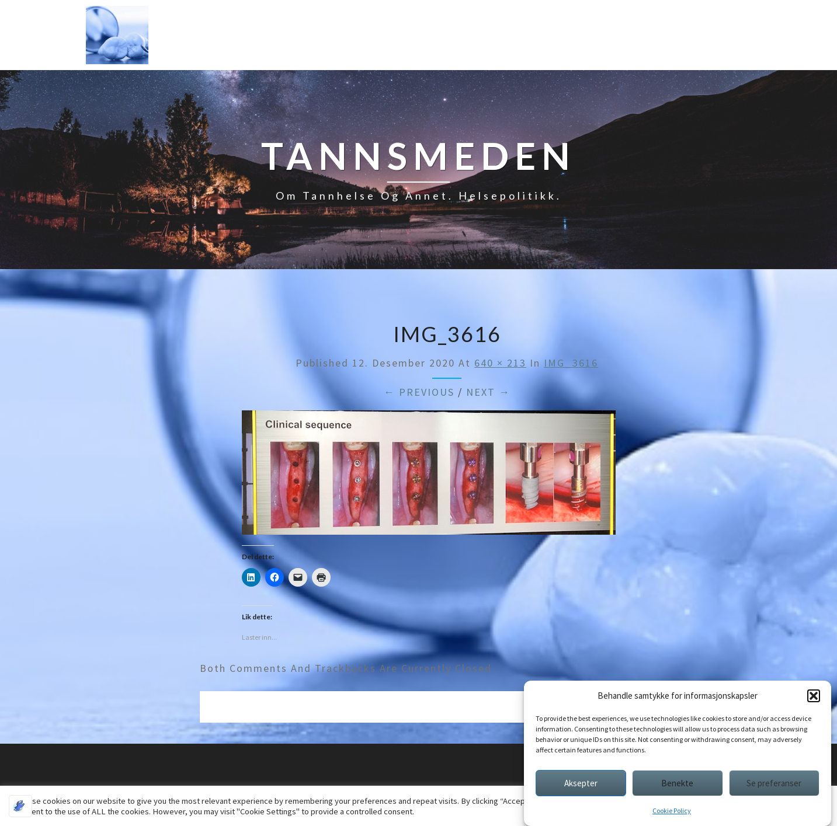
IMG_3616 (571, 363)
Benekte (677, 783)
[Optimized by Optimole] (20, 806)
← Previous (419, 392)
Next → (488, 392)
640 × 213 (500, 363)
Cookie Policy (671, 810)
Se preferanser (773, 783)
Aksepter (581, 783)
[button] (813, 696)
